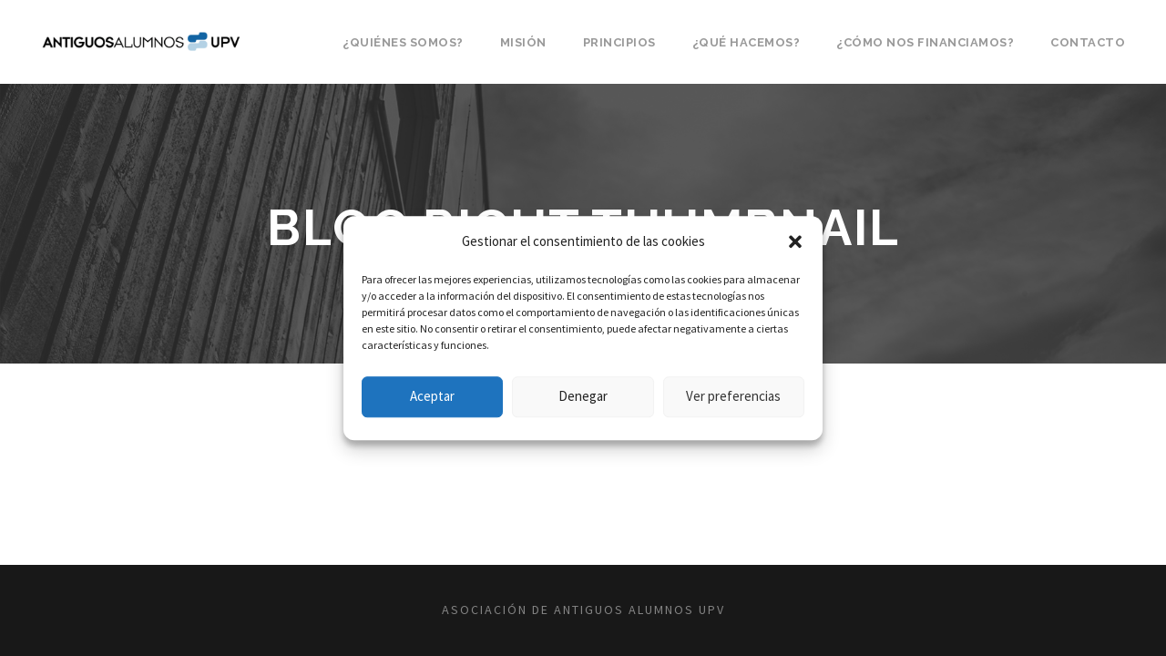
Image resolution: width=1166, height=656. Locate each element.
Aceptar (432, 396)
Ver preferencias (733, 396)
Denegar (583, 396)
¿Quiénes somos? (403, 42)
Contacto (1087, 42)
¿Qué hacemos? (746, 42)
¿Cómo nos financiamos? (925, 42)
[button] (795, 241)
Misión (523, 42)
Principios (619, 42)
